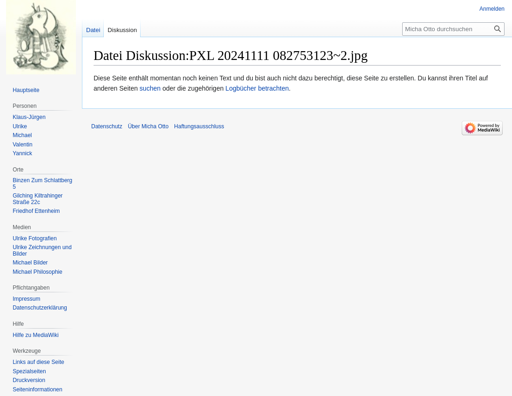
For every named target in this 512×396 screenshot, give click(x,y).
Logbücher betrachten (257, 88)
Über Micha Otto (148, 126)
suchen (150, 88)
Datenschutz (106, 126)
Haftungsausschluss (199, 126)
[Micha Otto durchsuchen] (453, 29)
